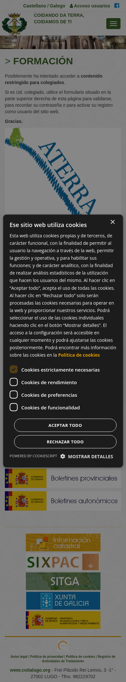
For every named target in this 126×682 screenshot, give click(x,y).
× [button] (112, 222)
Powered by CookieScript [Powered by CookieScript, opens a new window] (33, 455)
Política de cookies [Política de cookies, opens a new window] (79, 355)
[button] (86, 456)
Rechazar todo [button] (65, 442)
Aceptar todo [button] (65, 425)
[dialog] (63, 341)
